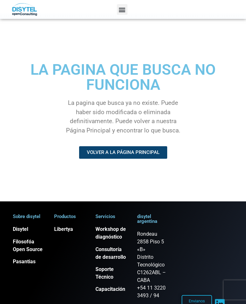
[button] (122, 9)
